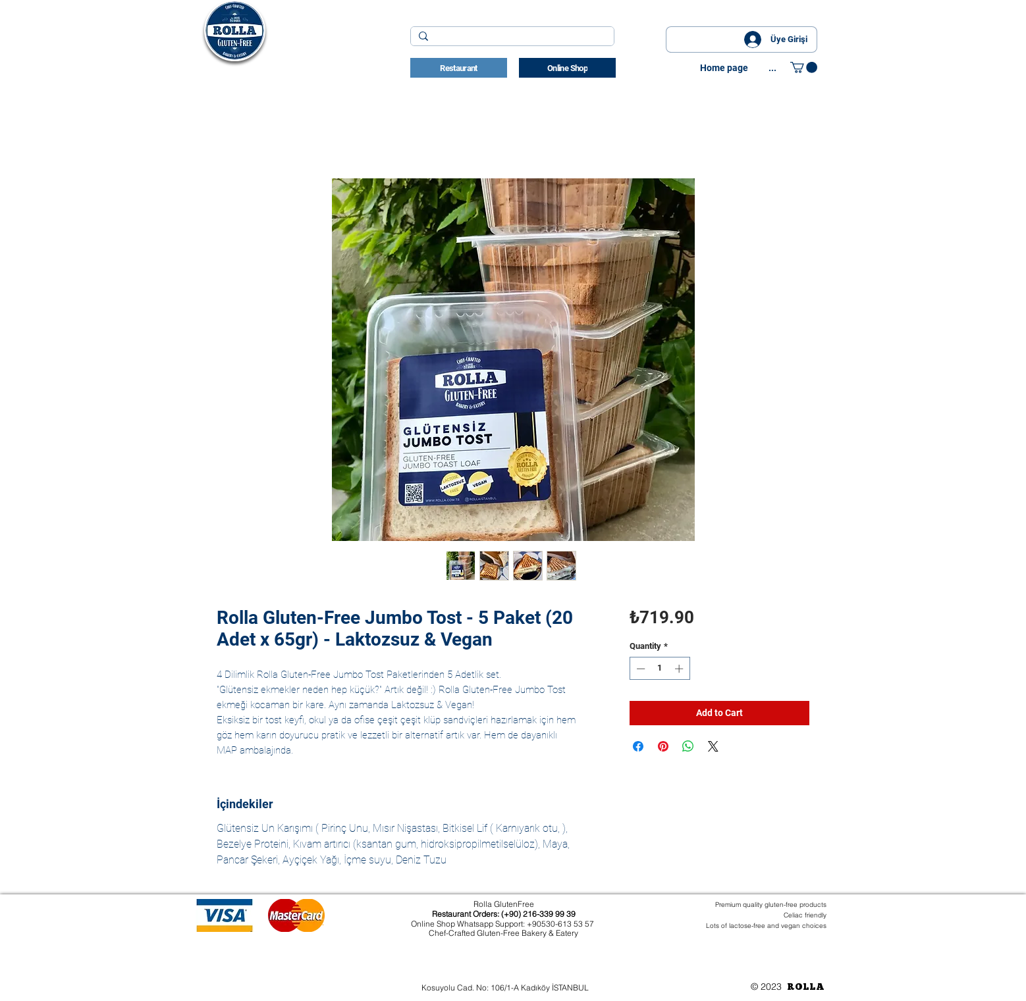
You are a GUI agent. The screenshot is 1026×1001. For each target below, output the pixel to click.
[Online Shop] (567, 68)
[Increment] (680, 668)
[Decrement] (639, 668)
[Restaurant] (458, 68)
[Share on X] (713, 746)
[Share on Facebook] (638, 746)
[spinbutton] (659, 668)
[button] (803, 67)
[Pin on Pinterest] (663, 746)
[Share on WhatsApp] (688, 746)
